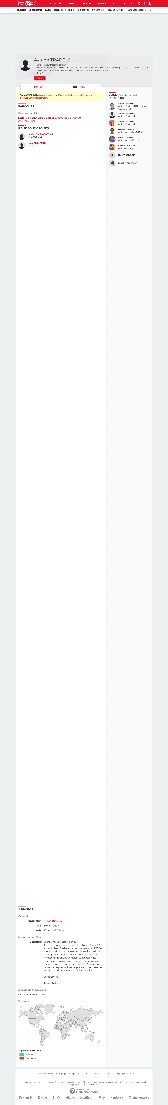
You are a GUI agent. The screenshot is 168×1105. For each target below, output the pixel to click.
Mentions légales (141, 1082)
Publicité (52, 1082)
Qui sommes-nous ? (28, 1082)
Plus (128, 3)
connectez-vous (81, 95)
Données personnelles (107, 1082)
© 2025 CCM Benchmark (90, 1085)
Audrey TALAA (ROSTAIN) (41, 134)
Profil (41, 87)
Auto (115, 3)
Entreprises (97, 10)
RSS (46, 1082)
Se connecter (35, 10)
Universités (83, 10)
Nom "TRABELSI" (126, 155)
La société (70, 1082)
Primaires (70, 10)
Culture (86, 3)
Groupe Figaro (74, 1085)
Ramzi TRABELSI (126, 137)
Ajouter (41, 78)
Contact (40, 1082)
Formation (61, 1082)
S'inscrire (21, 10)
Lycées (48, 10)
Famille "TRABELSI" (127, 163)
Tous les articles (80, 1082)
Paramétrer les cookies (125, 1082)
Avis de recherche (136, 10)
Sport (72, 3)
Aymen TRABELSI (126, 103)
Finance (102, 3)
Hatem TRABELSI (126, 130)
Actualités (55, 3)
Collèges (58, 10)
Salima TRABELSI (126, 146)
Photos (81, 87)
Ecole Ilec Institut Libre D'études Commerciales (44, 118)
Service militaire (115, 10)
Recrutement (93, 1082)
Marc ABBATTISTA (38, 143)
